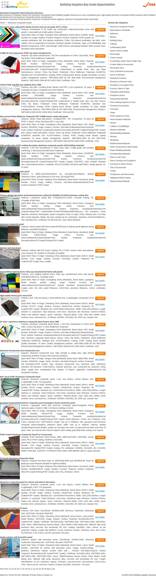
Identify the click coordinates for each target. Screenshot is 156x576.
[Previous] (6, 569)
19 (26, 569)
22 (34, 569)
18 (23, 569)
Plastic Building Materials (120, 150)
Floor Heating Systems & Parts (122, 102)
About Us (4, 575)
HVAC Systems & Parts (119, 116)
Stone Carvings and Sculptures (123, 161)
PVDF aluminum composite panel (14, 171)
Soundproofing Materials (120, 154)
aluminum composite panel (12, 224)
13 (10, 569)
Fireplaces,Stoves (117, 95)
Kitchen (113, 123)
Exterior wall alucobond (10, 248)
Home (2, 23)
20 (29, 569)
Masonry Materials (117, 130)
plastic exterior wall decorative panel (16, 537)
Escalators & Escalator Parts (122, 85)
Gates (112, 112)
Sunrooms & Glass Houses (121, 164)
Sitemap (25, 575)
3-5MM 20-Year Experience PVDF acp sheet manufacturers (25, 53)
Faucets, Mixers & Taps (119, 88)
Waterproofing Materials (120, 181)
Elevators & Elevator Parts (121, 82)
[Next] (49, 569)
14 (13, 569)
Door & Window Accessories (121, 71)
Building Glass (116, 40)
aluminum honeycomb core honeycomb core (19, 351)
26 (45, 569)
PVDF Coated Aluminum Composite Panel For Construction (26, 435)
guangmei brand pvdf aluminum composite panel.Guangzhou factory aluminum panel (37, 403)
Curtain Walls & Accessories (121, 64)
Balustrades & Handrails (120, 30)
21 (32, 569)
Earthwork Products (118, 78)
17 (21, 569)
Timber (113, 171)
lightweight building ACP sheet (13, 508)
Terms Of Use (14, 575)
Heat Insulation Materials (120, 119)
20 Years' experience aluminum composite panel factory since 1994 (29, 322)
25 (42, 569)
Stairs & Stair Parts (118, 157)
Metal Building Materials (120, 133)
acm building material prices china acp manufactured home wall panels (31, 272)
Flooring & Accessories (119, 106)
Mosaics (113, 136)
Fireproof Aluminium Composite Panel (17, 458)
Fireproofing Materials (119, 99)
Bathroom (114, 33)
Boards (113, 37)
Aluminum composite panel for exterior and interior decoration (27, 482)
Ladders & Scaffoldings (119, 126)
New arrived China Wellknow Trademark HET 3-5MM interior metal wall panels (34, 116)
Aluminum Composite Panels (20, 23)
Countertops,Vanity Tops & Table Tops (125, 61)
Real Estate (115, 54)
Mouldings (114, 140)
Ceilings (113, 44)
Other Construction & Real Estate (123, 147)
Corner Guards (116, 58)
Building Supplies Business (145, 575)
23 (37, 569)
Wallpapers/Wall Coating (120, 178)
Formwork (114, 109)
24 (40, 569)
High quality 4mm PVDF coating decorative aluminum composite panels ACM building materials (42, 145)
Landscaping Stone (118, 47)
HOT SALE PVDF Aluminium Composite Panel (20, 377)
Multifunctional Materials (120, 143)
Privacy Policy (36, 575)
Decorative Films (117, 68)
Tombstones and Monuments (122, 174)
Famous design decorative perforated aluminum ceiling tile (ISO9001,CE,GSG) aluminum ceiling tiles (44, 195)
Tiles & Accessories (118, 167)
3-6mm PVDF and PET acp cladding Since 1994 (20, 85)
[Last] (53, 569)
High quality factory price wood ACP (16, 295)
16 (18, 569)
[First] (2, 569)
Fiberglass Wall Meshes (120, 92)
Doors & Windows (117, 75)
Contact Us (47, 575)
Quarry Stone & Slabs (119, 51)
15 (15, 569)
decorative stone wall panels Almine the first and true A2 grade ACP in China (33, 27)
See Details (100, 36)
